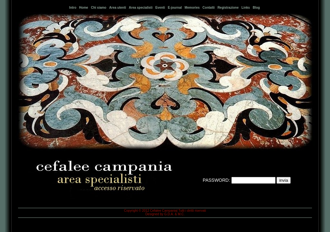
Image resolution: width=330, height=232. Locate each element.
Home (83, 7)
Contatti (208, 7)
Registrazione (228, 7)
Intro (72, 7)
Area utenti (117, 7)
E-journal (175, 7)
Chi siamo (98, 7)
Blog (256, 7)
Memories (192, 7)
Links (245, 7)
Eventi (160, 7)
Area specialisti (140, 7)
